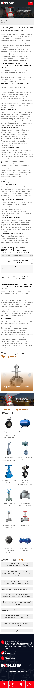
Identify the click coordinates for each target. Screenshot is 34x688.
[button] (29, 375)
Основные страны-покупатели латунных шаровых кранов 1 (17, 582)
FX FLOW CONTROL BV (9, 300)
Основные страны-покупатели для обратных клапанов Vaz (17, 616)
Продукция (13, 684)
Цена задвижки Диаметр (13, 631)
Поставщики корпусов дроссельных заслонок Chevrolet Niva (17, 573)
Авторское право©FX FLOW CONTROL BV (14, 680)
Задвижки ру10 (8, 610)
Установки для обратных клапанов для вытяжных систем (17, 595)
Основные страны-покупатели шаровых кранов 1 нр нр (17, 565)
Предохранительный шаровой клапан (17, 603)
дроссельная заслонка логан (15, 589)
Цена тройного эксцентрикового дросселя (17, 624)
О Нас (21, 684)
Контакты (30, 684)
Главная (3, 20)
